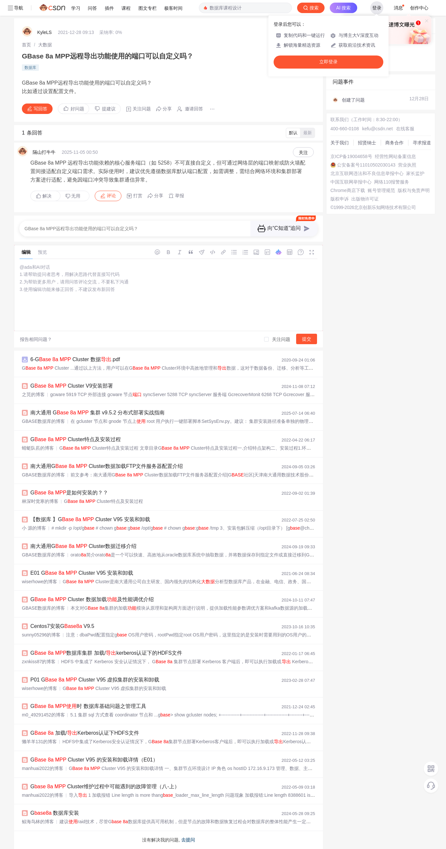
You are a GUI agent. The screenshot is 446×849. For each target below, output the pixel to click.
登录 (376, 7)
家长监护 (415, 173)
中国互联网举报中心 (351, 181)
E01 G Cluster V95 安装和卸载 (81, 573)
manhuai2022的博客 (42, 768)
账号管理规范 (381, 190)
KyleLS (44, 32)
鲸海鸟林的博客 (38, 821)
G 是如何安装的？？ (69, 492)
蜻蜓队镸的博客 (38, 448)
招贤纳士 (367, 142)
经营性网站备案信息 (395, 156)
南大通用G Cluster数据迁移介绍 (83, 546)
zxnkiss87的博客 (39, 661)
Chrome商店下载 (347, 190)
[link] (26, 44)
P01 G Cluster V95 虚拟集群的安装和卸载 (94, 679)
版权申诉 (339, 198)
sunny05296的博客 (41, 634)
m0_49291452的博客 (43, 714)
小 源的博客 (34, 528)
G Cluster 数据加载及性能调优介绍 (92, 599)
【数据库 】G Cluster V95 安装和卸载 (90, 519)
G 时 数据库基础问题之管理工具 (88, 706)
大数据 (45, 44)
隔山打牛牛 (44, 152)
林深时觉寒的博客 (40, 501)
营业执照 (407, 165)
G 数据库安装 (54, 813)
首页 (26, 44)
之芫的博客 (33, 394)
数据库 (30, 67)
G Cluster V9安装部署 (71, 386)
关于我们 (339, 142)
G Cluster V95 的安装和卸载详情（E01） (94, 759)
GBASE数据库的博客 (43, 421)
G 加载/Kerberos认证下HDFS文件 (84, 733)
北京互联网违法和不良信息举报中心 (367, 173)
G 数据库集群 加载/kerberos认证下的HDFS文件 (106, 653)
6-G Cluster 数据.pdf (75, 359)
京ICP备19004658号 (351, 156)
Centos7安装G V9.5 (62, 626)
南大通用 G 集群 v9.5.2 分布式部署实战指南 (97, 412)
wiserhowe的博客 (39, 581)
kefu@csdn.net (377, 128)
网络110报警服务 (391, 181)
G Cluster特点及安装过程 (75, 439)
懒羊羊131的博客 (39, 741)
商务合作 (394, 142)
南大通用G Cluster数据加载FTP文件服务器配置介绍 (106, 466)
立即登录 (328, 61)
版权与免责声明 (414, 190)
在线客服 (405, 128)
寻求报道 (422, 142)
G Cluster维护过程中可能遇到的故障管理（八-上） (105, 786)
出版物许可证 (365, 198)
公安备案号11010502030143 (366, 165)
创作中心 (419, 7)
